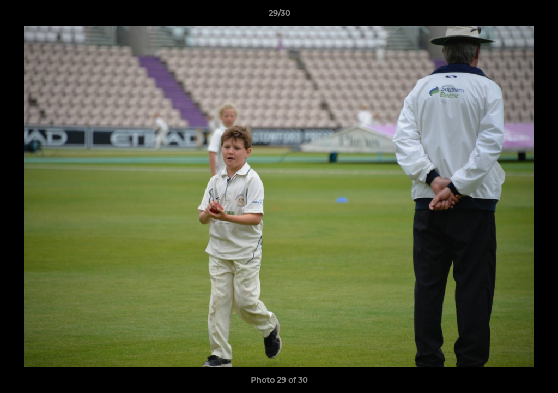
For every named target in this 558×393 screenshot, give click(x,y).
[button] (538, 16)
